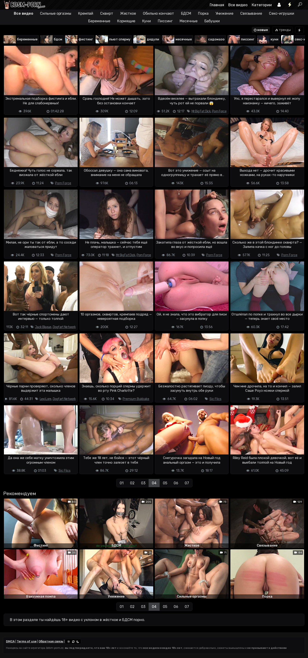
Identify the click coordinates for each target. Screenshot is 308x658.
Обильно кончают (158, 13)
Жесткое (128, 13)
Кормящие (126, 21)
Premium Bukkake (136, 399)
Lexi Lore (45, 399)
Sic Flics (215, 399)
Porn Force (219, 111)
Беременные (99, 21)
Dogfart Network (64, 327)
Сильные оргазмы (55, 13)
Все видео (238, 5)
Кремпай (85, 13)
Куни (146, 21)
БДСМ (186, 13)
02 (132, 483)
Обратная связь (51, 641)
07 (187, 483)
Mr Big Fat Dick (201, 111)
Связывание (251, 13)
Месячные (188, 21)
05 (165, 483)
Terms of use (27, 641)
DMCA (10, 641)
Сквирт (106, 13)
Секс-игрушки (281, 13)
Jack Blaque (43, 327)
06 (176, 483)
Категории (262, 5)
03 (143, 483)
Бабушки (212, 21)
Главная (217, 5)
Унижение (224, 13)
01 (122, 483)
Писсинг (165, 21)
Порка (203, 13)
